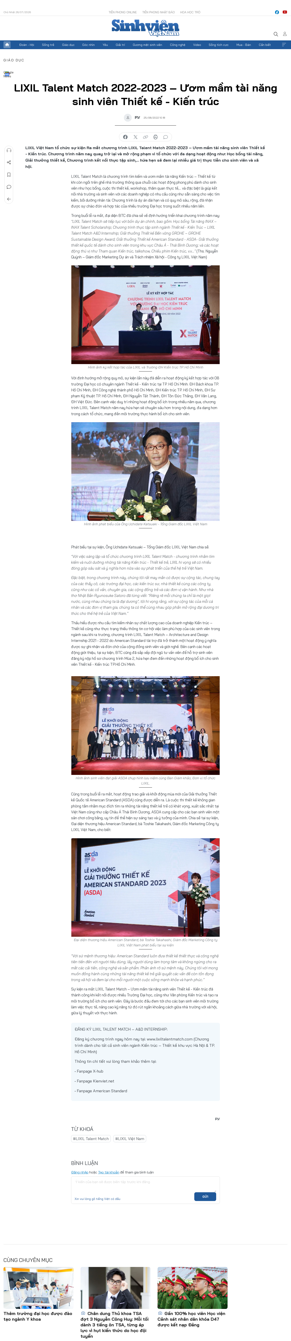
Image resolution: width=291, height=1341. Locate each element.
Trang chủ (7, 44)
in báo (155, 137)
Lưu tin (9, 174)
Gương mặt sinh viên (147, 45)
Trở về (9, 199)
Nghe (9, 150)
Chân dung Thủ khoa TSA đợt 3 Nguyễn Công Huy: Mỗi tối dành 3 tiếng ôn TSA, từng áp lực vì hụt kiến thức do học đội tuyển (115, 1325)
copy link (145, 137)
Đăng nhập (79, 1172)
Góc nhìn (88, 45)
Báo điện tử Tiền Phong (145, 28)
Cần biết (265, 45)
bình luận (165, 137)
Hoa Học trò (190, 12)
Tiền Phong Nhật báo (158, 12)
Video (197, 45)
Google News (7, 73)
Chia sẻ (9, 162)
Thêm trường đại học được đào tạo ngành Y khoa (38, 1316)
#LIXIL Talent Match (91, 1138)
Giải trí (120, 45)
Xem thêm (283, 44)
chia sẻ (125, 137)
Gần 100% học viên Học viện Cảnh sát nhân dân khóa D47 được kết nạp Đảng (191, 1319)
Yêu (105, 45)
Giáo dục (68, 45)
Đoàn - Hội (26, 45)
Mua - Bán (244, 45)
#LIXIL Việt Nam (129, 1138)
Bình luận (9, 187)
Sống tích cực (219, 45)
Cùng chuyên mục (28, 1260)
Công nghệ (177, 45)
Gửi (205, 1197)
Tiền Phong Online (123, 12)
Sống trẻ (48, 45)
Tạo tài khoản (108, 1172)
